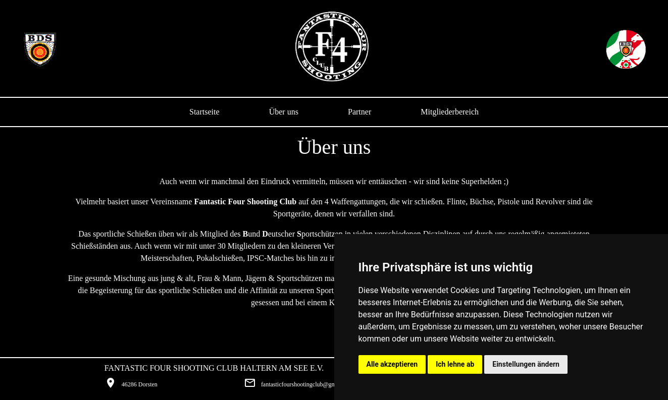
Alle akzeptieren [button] (392, 364)
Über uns (283, 111)
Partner (359, 111)
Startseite (204, 111)
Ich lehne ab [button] (455, 364)
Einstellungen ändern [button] (525, 364)
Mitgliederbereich (450, 111)
